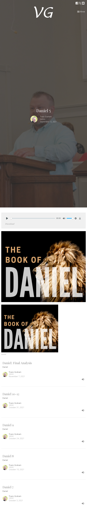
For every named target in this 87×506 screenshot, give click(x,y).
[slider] (32, 218)
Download (9, 224)
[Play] (7, 218)
